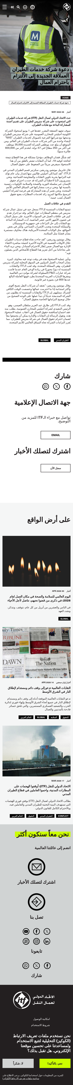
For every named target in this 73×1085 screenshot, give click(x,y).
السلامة (54, 717)
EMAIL (55, 435)
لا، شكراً (18, 1063)
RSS (26, 941)
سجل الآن (55, 468)
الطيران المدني (62, 340)
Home (65, 97)
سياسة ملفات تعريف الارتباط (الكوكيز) (20, 1078)
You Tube (26, 931)
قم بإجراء (12, 7)
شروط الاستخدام (40, 1025)
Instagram (36, 941)
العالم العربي (26, 717)
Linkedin (47, 941)
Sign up (36, 868)
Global (44, 340)
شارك (62, 375)
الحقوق (66, 717)
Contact (36, 903)
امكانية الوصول (41, 1019)
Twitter (47, 931)
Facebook (36, 931)
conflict (63, 815)
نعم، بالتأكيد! (54, 1063)
